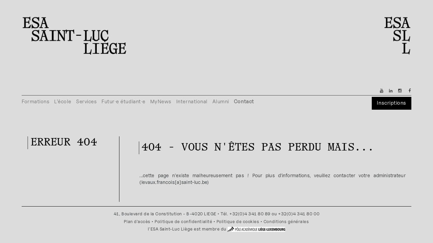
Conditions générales (286, 221)
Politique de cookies (237, 221)
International (192, 101)
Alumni (220, 101)
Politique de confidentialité (183, 221)
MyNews (161, 101)
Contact (244, 101)
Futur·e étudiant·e (123, 101)
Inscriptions (391, 103)
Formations (35, 101)
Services (86, 101)
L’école (62, 101)
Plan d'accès (137, 221)
